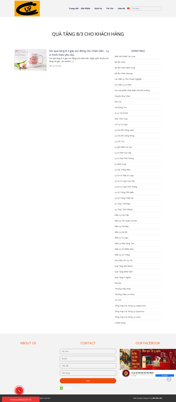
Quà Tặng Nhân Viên (124, 271)
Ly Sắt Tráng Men (122, 169)
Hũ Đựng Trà (120, 107)
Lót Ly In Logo (121, 124)
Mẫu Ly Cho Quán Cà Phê (126, 220)
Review (118, 283)
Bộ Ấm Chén (120, 62)
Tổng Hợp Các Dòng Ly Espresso (129, 311)
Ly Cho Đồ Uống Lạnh (124, 130)
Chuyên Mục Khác (122, 96)
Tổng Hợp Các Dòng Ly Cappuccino (130, 305)
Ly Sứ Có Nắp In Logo (124, 175)
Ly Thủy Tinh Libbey (124, 209)
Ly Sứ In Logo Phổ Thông (126, 186)
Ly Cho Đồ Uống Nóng (124, 135)
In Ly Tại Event (121, 113)
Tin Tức (109, 8)
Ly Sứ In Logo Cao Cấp (125, 181)
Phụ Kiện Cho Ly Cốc (124, 260)
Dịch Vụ (98, 8)
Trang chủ (74, 8)
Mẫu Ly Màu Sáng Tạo (124, 243)
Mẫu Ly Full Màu (122, 226)
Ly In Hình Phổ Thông (124, 158)
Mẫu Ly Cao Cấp (122, 215)
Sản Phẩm (85, 8)
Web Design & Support (141, 398)
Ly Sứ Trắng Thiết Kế (124, 198)
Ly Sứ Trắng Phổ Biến (124, 192)
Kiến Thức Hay (121, 118)
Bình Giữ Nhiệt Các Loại (125, 56)
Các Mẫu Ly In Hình (123, 84)
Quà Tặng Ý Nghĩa (123, 277)
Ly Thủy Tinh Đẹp (122, 203)
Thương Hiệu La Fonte (124, 294)
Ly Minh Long (120, 164)
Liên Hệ (121, 8)
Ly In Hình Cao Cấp (123, 152)
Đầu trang (169, 379)
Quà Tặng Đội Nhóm (124, 266)
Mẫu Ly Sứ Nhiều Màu (124, 249)
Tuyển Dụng (120, 322)
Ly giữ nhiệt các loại (123, 147)
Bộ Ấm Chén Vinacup (124, 73)
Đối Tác (118, 101)
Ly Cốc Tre (119, 141)
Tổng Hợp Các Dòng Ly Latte (128, 317)
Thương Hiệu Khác (123, 288)
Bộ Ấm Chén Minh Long (125, 67)
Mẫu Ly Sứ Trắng (122, 254)
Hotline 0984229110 (20, 399)
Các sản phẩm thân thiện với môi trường (132, 90)
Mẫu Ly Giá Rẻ (121, 232)
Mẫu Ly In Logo (121, 237)
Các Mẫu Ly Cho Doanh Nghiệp (128, 79)
